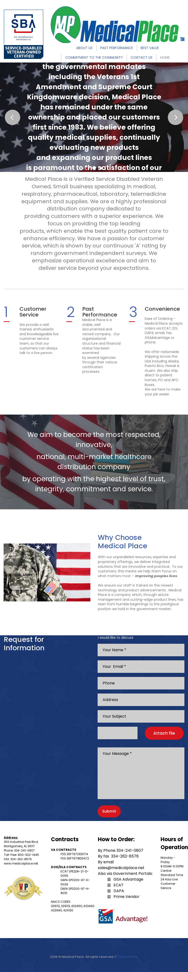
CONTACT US (141, 57)
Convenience (162, 309)
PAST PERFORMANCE (116, 47)
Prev (12, 117)
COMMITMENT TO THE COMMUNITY (94, 57)
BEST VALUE (150, 47)
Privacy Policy (127, 956)
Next (175, 117)
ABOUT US (84, 47)
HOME (165, 57)
